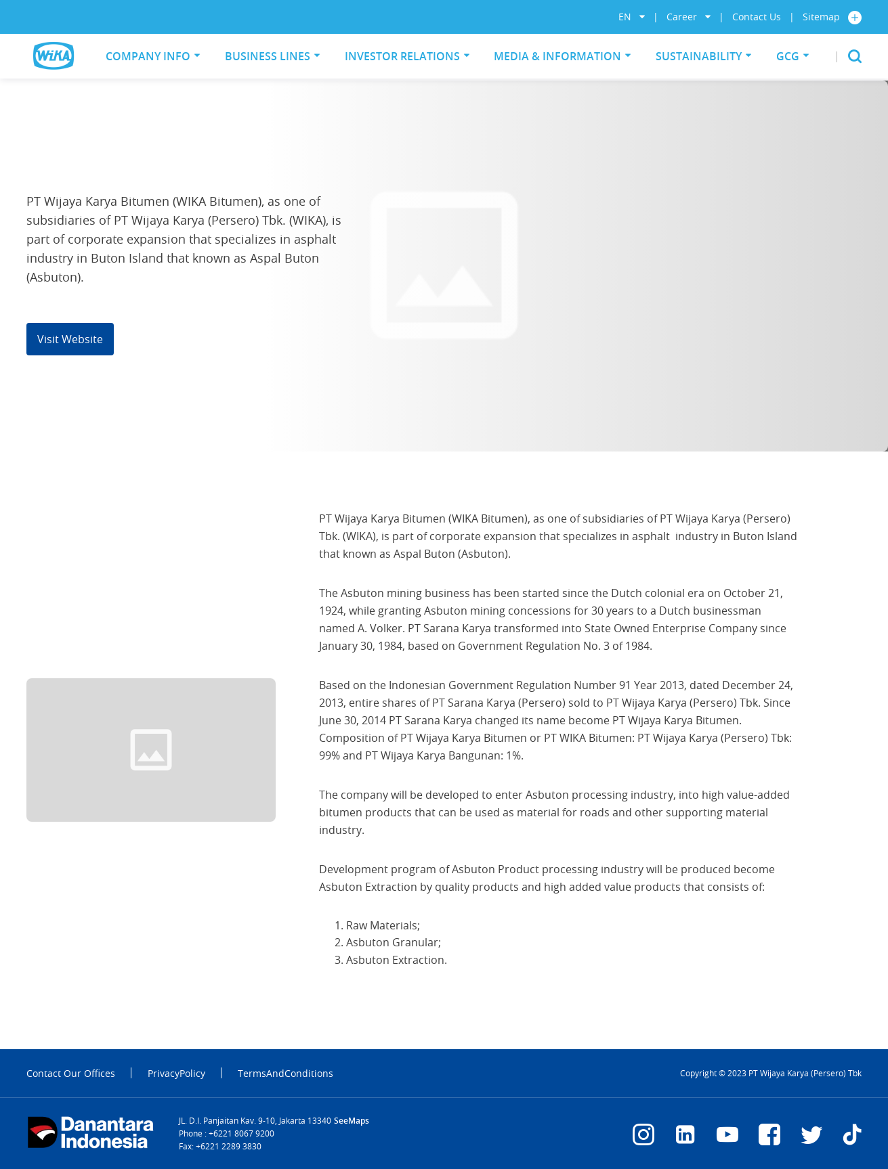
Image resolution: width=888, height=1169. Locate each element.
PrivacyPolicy (176, 1073)
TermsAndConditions (285, 1073)
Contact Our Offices (70, 1073)
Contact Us (756, 16)
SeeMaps (351, 1120)
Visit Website (70, 339)
